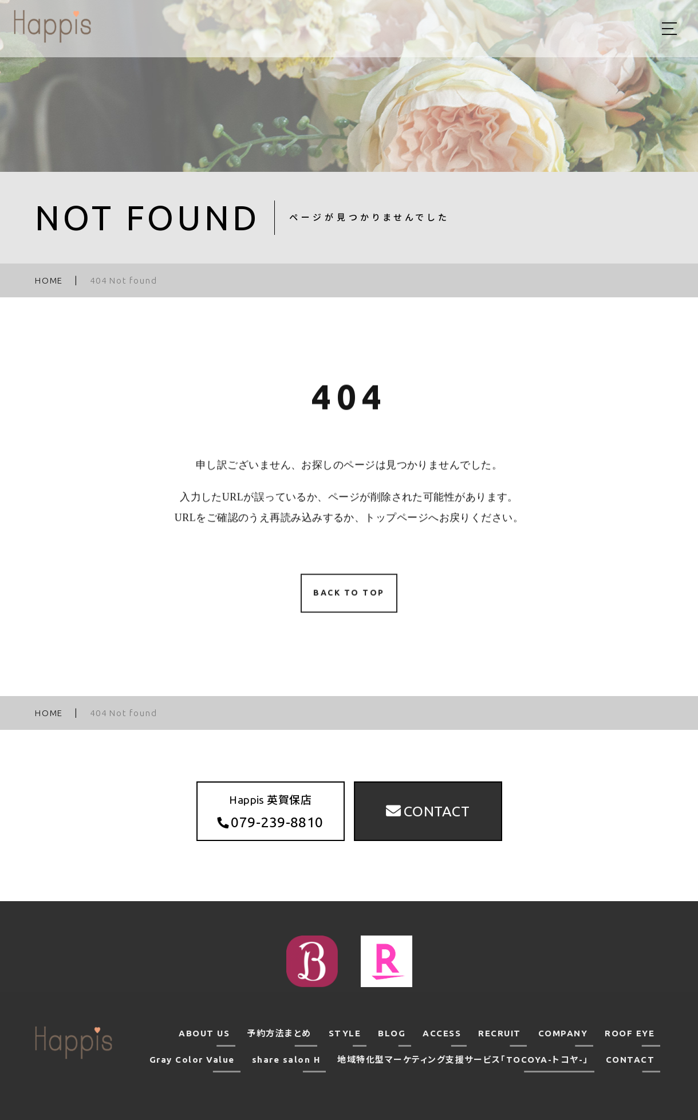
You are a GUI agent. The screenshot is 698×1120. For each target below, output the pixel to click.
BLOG (391, 1033)
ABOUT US (204, 1033)
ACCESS (442, 1033)
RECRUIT (499, 1033)
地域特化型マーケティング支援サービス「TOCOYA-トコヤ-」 (463, 1059)
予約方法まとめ (279, 1033)
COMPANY (563, 1033)
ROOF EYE (629, 1033)
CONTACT (630, 1059)
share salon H (286, 1059)
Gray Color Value (192, 1059)
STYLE (345, 1033)
